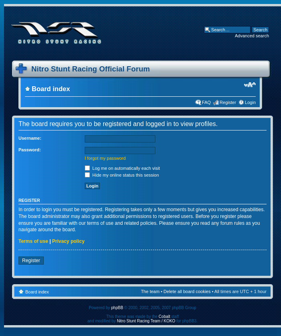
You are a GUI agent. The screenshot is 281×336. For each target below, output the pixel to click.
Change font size (250, 84)
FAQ (206, 102)
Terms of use (33, 241)
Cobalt (164, 316)
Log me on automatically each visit (122, 168)
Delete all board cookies (186, 291)
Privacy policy (68, 241)
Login (250, 102)
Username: (29, 138)
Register (228, 102)
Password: (29, 149)
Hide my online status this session (122, 175)
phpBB (117, 307)
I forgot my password (105, 158)
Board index (51, 88)
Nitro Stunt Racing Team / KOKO (146, 321)
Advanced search (252, 35)
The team (150, 291)
